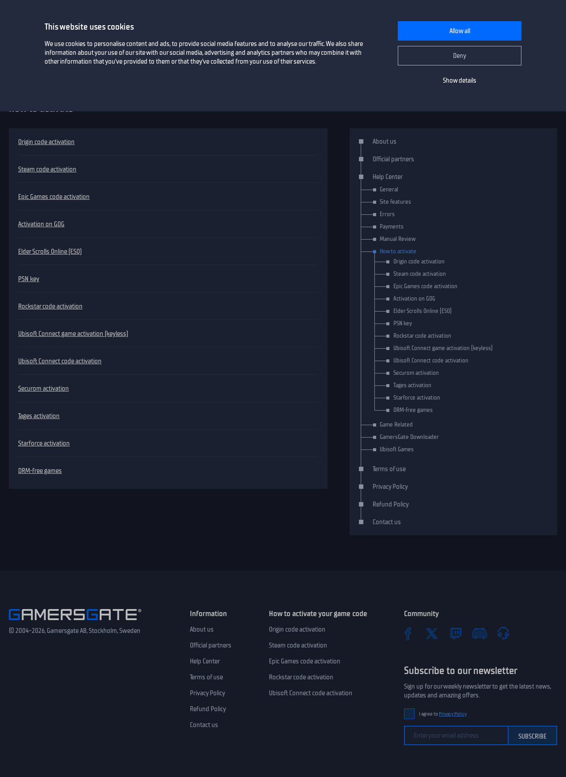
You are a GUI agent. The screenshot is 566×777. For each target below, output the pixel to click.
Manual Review (397, 239)
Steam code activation (47, 169)
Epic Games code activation (54, 196)
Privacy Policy (390, 486)
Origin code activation (46, 141)
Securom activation (43, 388)
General (389, 189)
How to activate (398, 251)
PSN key (28, 278)
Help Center (388, 176)
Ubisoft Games (397, 449)
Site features (395, 202)
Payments (392, 226)
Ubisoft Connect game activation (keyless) (73, 333)
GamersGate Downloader (409, 437)
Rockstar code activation (50, 306)
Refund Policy (391, 504)
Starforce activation (44, 443)
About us (384, 141)
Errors (387, 214)
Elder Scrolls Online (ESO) (50, 251)
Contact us (387, 522)
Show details (459, 80)
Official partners (393, 159)
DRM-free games (40, 470)
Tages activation (39, 415)
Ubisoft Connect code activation (60, 361)
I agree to (443, 714)
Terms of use (389, 469)
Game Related (396, 424)
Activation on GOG (41, 224)
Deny (459, 55)
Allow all (459, 31)
